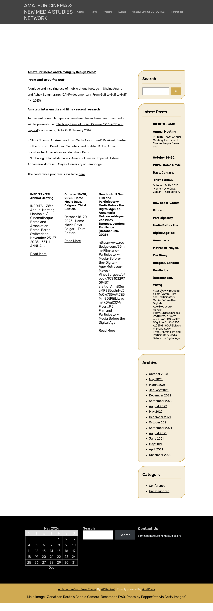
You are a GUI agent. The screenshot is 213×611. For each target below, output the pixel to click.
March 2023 (157, 385)
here (82, 174)
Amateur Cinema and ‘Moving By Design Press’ (62, 72)
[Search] (176, 91)
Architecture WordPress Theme (77, 589)
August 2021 (158, 433)
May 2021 (155, 444)
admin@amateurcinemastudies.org (159, 535)
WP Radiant (108, 589)
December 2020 (160, 455)
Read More (38, 254)
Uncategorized (159, 491)
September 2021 (160, 428)
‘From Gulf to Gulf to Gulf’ (46, 80)
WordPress (148, 589)
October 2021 (158, 422)
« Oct (50, 568)
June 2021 (156, 438)
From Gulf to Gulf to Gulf (109, 94)
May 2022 (156, 411)
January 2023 (159, 390)
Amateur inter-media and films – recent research (64, 109)
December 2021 (160, 417)
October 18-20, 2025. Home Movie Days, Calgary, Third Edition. (76, 202)
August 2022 (158, 406)
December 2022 (160, 395)
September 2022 (160, 401)
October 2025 (158, 374)
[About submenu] (85, 11)
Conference (157, 486)
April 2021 (156, 449)
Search (89, 528)
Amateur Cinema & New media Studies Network (48, 11)
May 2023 (156, 379)
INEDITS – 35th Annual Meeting (42, 196)
